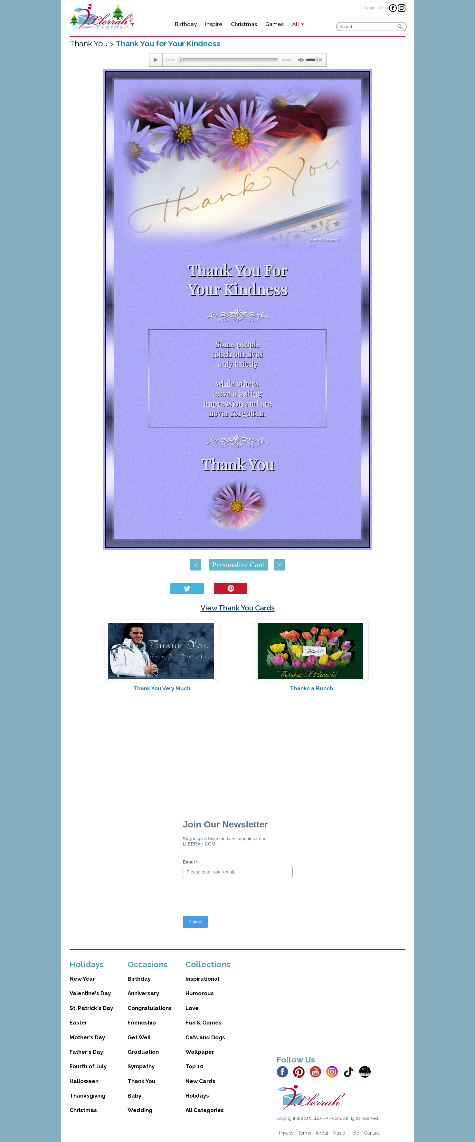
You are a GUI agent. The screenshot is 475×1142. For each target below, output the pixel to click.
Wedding (140, 1110)
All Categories (204, 1110)
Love (192, 1008)
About (322, 1133)
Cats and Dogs (205, 1037)
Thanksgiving (87, 1095)
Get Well (139, 1037)
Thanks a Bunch (311, 688)
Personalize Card (238, 565)
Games (274, 24)
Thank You (142, 1081)
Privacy (286, 1133)
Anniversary (143, 993)
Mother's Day (87, 1037)
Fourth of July (88, 1066)
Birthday (186, 24)
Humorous (199, 993)
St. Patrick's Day (91, 1008)
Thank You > (93, 43)
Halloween (84, 1081)
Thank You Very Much (161, 688)
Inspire (214, 24)
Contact (372, 1133)
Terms (304, 1133)
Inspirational (202, 979)
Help (354, 1133)
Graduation (143, 1052)
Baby (134, 1095)
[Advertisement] (237, 748)
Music (339, 1133)
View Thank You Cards (238, 608)
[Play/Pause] (155, 59)
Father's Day (86, 1052)
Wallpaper (199, 1052)
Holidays (197, 1095)
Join (382, 7)
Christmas (244, 24)
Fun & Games (203, 1022)
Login (370, 7)
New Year (82, 979)
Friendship (142, 1022)
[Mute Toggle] (300, 59)
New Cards (200, 1081)
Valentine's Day (90, 993)
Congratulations (150, 1008)
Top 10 (194, 1066)
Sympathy (141, 1066)
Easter (78, 1022)
